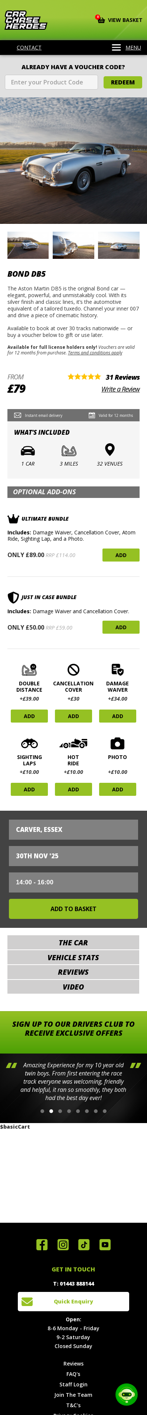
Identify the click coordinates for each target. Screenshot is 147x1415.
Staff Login (73, 1384)
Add (121, 555)
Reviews (73, 1363)
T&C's (73, 1405)
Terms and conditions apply (95, 353)
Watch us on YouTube (105, 1244)
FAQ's (73, 1373)
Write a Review (120, 389)
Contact (24, 47)
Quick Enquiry (73, 1301)
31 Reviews (123, 377)
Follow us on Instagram (63, 1244)
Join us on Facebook (42, 1244)
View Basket (120, 19)
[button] (42, 1111)
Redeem (123, 82)
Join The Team (73, 1394)
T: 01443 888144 (73, 1283)
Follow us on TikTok (83, 1244)
